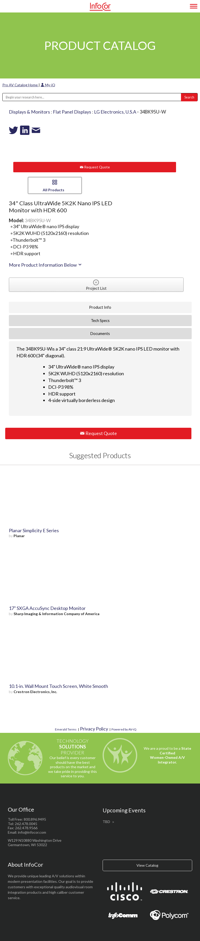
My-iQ (48, 85)
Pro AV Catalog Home (20, 85)
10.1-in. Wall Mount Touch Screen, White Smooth (58, 686)
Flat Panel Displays (72, 112)
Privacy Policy (94, 729)
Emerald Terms (66, 729)
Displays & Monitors (29, 112)
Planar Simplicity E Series (34, 530)
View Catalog (147, 865)
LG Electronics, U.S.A (115, 112)
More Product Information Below (45, 265)
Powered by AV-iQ (123, 729)
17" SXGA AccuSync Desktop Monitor (47, 608)
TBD (106, 821)
